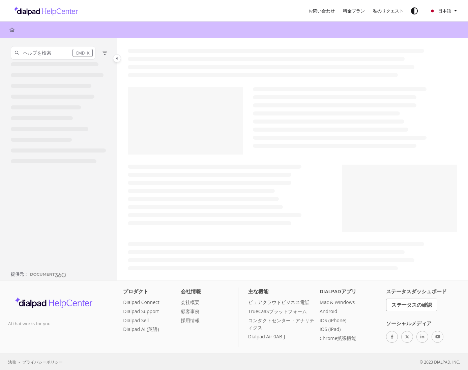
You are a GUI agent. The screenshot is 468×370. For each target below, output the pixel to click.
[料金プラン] (354, 10)
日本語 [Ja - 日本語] (440, 11)
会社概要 (190, 302)
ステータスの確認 (411, 304)
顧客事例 (190, 311)
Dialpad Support (141, 311)
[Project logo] (44, 11)
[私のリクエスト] (388, 10)
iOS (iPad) (330, 329)
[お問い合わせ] (322, 10)
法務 (12, 362)
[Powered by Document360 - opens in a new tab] (38, 274)
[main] (292, 159)
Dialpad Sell (136, 320)
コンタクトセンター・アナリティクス (281, 324)
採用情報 (190, 320)
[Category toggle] (117, 58)
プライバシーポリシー (42, 362)
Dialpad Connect (141, 302)
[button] (53, 53)
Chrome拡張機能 (338, 338)
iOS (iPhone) (333, 320)
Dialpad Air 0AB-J (266, 336)
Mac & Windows (337, 302)
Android (328, 311)
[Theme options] (414, 10)
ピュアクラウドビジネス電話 (279, 302)
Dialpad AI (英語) (141, 329)
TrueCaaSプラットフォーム (277, 311)
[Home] (11, 29)
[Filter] (105, 53)
